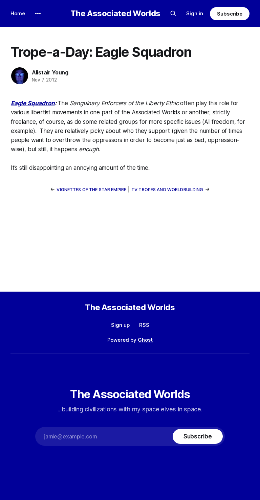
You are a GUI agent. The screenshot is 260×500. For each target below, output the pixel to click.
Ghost (145, 340)
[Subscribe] (198, 436)
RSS (144, 325)
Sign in (194, 13)
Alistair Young (50, 72)
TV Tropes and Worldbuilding (167, 189)
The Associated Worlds (115, 13)
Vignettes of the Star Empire (91, 189)
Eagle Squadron (33, 103)
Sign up (120, 325)
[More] (37, 13)
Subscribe (229, 13)
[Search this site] (173, 13)
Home (17, 13)
